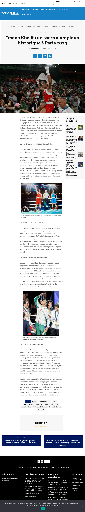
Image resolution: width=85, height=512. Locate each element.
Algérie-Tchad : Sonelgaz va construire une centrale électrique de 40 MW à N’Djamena (34, 480)
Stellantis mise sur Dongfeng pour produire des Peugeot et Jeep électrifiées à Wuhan (34, 488)
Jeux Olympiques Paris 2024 (47, 404)
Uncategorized (23, 26)
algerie (35, 402)
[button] (23, 18)
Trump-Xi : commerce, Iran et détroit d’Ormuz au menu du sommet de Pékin (34, 494)
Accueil (13, 26)
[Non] (82, 506)
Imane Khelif (29, 404)
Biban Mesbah (45, 402)
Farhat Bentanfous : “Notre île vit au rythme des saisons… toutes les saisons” (71, 129)
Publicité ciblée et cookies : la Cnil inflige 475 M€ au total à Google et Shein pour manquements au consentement (71, 169)
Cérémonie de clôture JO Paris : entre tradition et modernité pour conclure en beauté (64, 442)
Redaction (35, 48)
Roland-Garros (55, 407)
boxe (54, 402)
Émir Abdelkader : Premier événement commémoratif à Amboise (71, 156)
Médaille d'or (26, 407)
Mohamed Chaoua (40, 407)
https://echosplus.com (41, 426)
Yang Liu (41, 410)
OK (43, 509)
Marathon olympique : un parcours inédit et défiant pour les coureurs (21, 441)
